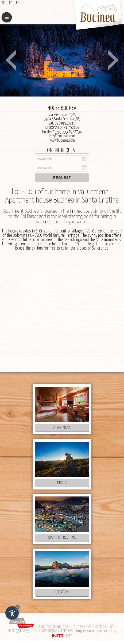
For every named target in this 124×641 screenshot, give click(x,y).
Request (62, 178)
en (18, 3)
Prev (10, 60)
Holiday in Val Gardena (89, 627)
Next (113, 60)
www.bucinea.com (62, 140)
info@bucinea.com (62, 136)
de (3, 3)
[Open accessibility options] (12, 613)
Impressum (85, 631)
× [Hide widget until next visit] (17, 607)
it (10, 3)
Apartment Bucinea (53, 627)
